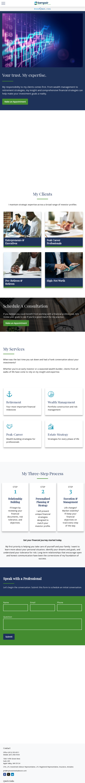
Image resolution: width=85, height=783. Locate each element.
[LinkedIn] (12, 774)
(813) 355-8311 (13, 752)
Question (7, 616)
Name (6, 602)
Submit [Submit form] (8, 636)
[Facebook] (4, 774)
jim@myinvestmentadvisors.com (15, 771)
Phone (60, 602)
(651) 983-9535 (14, 755)
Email (32, 602)
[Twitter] (8, 774)
